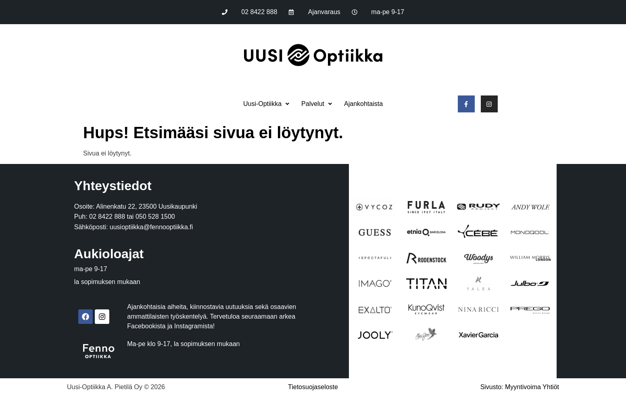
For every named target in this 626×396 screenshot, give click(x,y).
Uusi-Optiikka (266, 103)
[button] (266, 104)
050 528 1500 (155, 216)
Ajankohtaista (363, 103)
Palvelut (316, 103)
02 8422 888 (107, 216)
